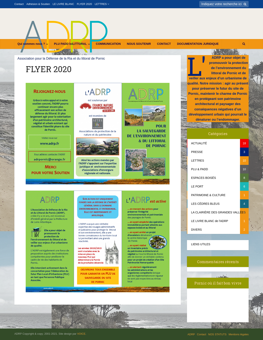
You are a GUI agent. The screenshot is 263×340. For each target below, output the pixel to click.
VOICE (81, 333)
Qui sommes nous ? (31, 43)
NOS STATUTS (217, 334)
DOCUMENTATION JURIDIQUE (198, 43)
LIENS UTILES (200, 244)
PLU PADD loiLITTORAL (70, 43)
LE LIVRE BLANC (63, 4)
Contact (19, 4)
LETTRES (101, 4)
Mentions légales (238, 334)
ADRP (191, 334)
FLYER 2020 (84, 4)
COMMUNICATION (108, 43)
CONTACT (164, 43)
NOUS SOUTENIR (139, 43)
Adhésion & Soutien (38, 4)
